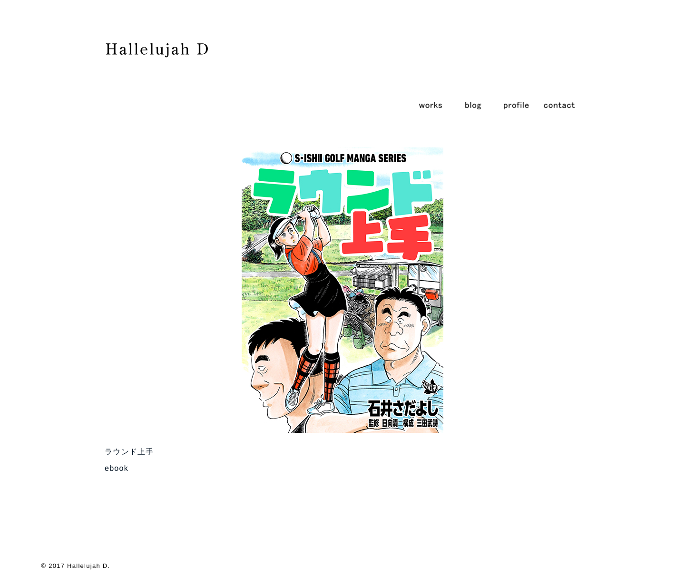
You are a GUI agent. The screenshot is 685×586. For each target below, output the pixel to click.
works (430, 104)
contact (559, 104)
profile (516, 104)
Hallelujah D (87, 565)
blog (473, 104)
